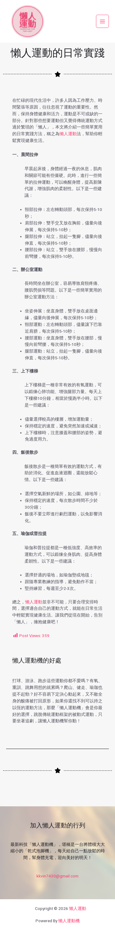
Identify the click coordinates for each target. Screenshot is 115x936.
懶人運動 (68, 133)
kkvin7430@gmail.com (57, 875)
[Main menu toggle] (102, 21)
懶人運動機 (69, 920)
